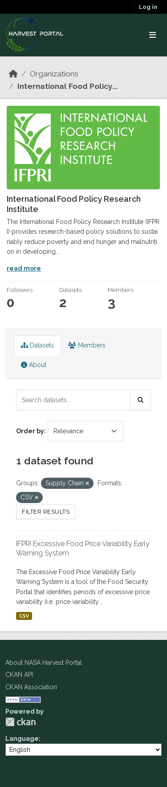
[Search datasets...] (73, 400)
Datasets (37, 345)
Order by (30, 431)
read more (24, 268)
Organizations (54, 73)
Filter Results (45, 511)
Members (87, 345)
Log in (148, 7)
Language (22, 738)
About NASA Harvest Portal (43, 662)
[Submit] (140, 400)
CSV (24, 616)
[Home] (13, 73)
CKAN (20, 722)
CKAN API (19, 674)
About (33, 364)
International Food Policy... (67, 86)
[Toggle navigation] (152, 35)
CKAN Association (31, 687)
